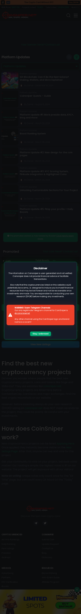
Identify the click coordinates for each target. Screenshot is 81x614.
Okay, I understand (40, 334)
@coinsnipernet (22, 313)
